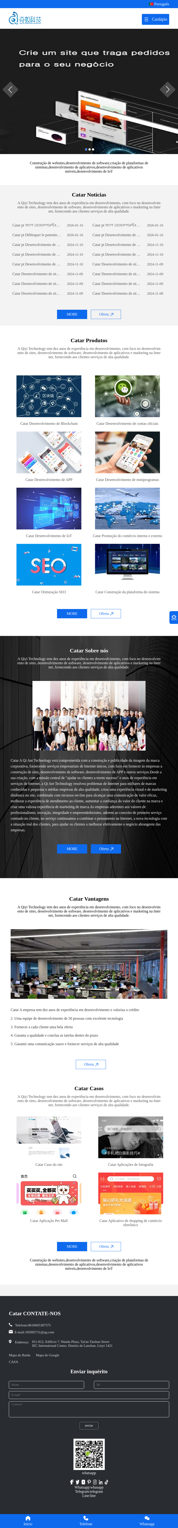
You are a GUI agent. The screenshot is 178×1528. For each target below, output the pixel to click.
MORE (72, 314)
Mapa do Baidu (19, 1355)
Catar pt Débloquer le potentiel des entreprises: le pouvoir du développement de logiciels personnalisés (36, 235)
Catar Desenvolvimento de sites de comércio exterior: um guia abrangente (116, 264)
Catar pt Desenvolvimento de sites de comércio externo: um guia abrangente (116, 235)
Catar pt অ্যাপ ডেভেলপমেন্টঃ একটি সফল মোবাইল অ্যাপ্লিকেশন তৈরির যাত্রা (36, 225)
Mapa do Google (47, 1355)
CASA (13, 1362)
